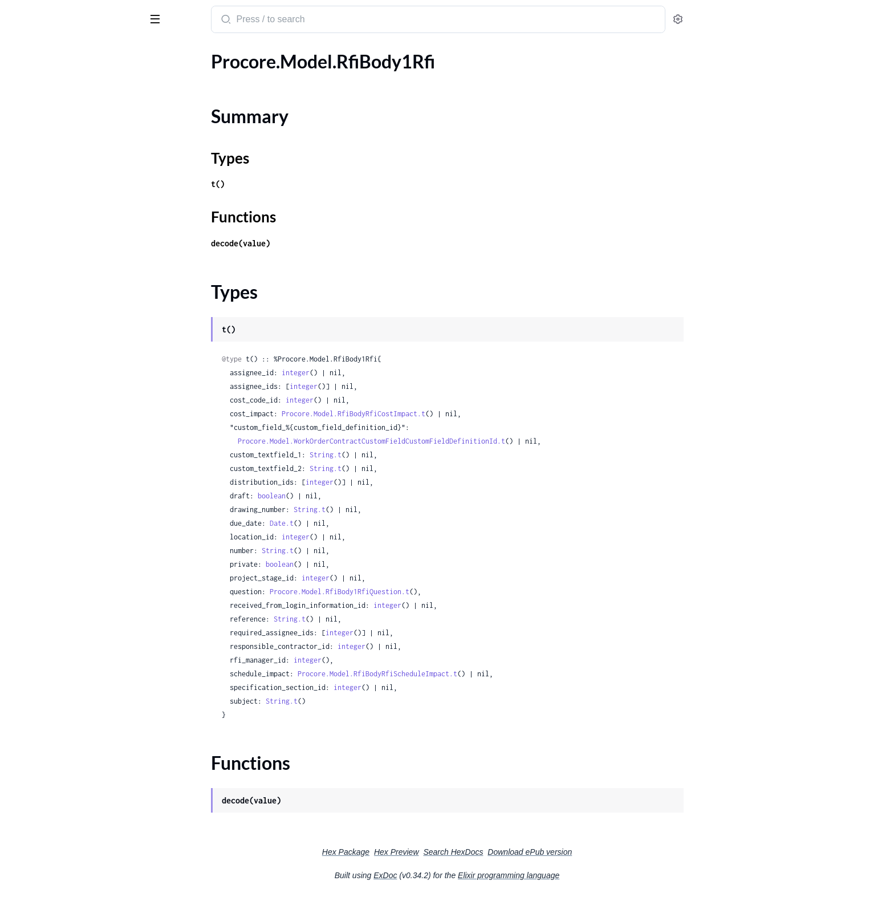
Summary (37, 96)
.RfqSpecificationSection (56, 683)
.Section (24, 837)
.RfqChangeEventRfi (48, 529)
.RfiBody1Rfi (33, 76)
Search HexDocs (538, 852)
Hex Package (431, 852)
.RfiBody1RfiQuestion (52, 144)
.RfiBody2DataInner (48, 175)
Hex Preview (482, 852)
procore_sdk (39, 14)
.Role (18, 698)
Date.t (367, 523)
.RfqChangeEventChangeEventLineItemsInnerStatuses (81, 483)
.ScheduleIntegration (49, 775)
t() (303, 184)
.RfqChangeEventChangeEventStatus (81, 498)
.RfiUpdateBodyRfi (45, 298)
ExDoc (470, 875)
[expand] (160, 77)
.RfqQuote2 (32, 606)
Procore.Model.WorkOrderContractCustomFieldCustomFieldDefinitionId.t (457, 441)
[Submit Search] (310, 21)
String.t (411, 454)
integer (381, 372)
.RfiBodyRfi (30, 190)
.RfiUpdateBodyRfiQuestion (64, 314)
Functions (38, 124)
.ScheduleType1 (39, 822)
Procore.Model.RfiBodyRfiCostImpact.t (439, 413)
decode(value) (326, 243)
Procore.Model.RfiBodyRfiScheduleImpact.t (463, 673)
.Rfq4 (19, 390)
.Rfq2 (19, 360)
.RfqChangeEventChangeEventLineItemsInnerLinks (81, 467)
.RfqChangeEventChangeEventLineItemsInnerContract (81, 452)
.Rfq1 (19, 344)
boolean (357, 496)
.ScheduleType (36, 806)
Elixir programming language (594, 875)
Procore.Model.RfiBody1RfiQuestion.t (425, 591)
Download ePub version (615, 852)
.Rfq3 (19, 375)
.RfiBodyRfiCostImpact (54, 206)
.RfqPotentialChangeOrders (64, 560)
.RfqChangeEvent (43, 406)
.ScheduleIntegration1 (52, 791)
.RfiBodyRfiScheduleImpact (62, 237)
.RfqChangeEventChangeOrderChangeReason (81, 514)
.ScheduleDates (39, 760)
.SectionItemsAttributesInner (66, 852)
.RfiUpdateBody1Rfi (48, 267)
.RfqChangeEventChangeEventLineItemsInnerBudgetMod (81, 437)
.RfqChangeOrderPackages (62, 544)
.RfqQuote (29, 575)
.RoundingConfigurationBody (66, 729)
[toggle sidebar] (156, 18)
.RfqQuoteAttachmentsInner (65, 621)
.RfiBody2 (28, 160)
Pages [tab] (20, 53)
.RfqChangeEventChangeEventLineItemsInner (81, 421)
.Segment (26, 868)
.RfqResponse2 (38, 668)
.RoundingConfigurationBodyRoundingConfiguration (81, 745)
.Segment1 (29, 883)
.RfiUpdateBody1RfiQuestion (66, 283)
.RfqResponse (35, 637)
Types (30, 110)
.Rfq (16, 329)
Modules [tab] (64, 53)
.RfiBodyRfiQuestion (49, 221)
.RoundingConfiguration (56, 714)
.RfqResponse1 (38, 652)
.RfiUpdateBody (40, 252)
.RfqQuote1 (32, 591)
